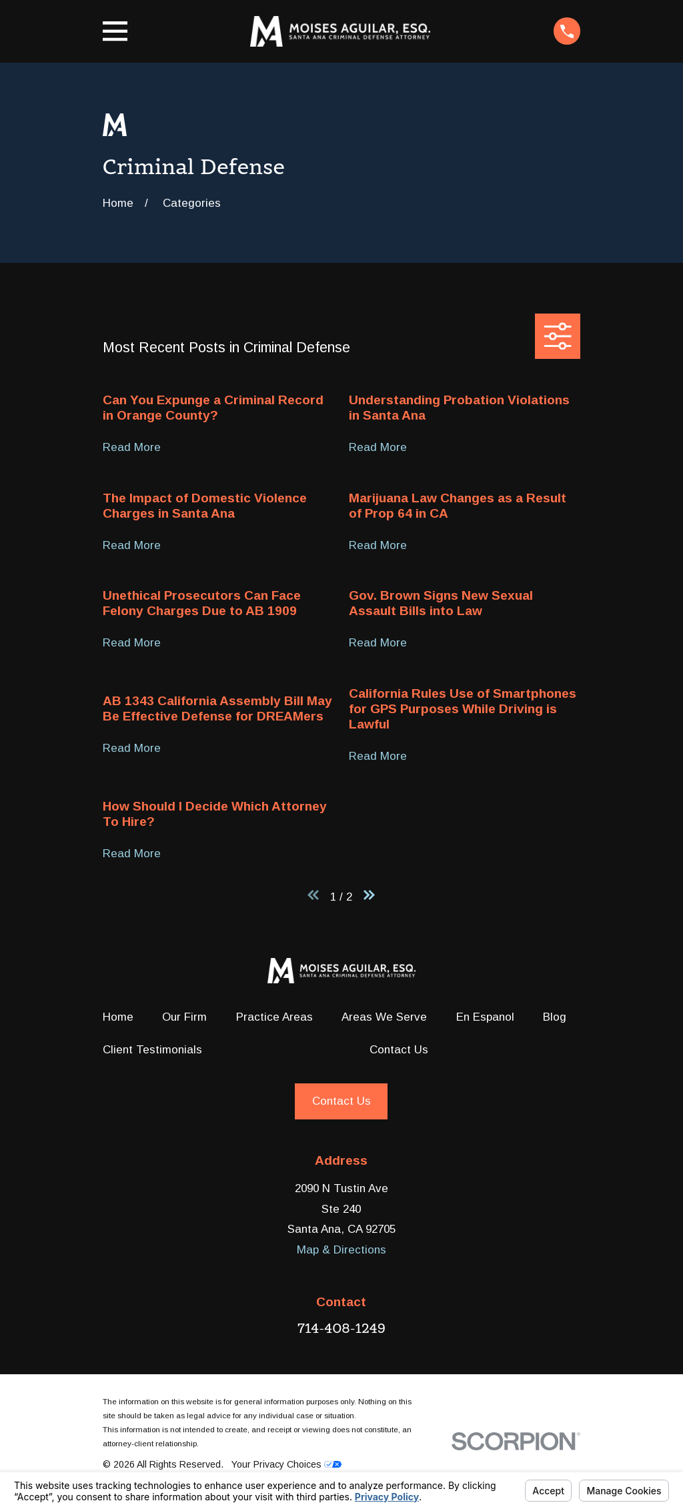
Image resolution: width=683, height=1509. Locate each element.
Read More (132, 448)
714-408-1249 (341, 1328)
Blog (554, 1017)
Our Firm (184, 1017)
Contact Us (399, 1049)
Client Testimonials (152, 1049)
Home (118, 1017)
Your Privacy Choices (286, 1464)
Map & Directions (341, 1249)
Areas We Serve (384, 1017)
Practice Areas (274, 1017)
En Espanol (485, 1017)
